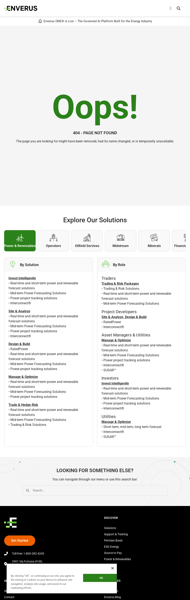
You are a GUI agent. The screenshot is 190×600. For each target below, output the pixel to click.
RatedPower (19, 349)
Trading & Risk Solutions (28, 425)
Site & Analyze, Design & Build (124, 317)
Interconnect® (20, 303)
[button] (178, 8)
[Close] (112, 568)
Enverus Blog (112, 597)
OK (101, 577)
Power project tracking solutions (33, 298)
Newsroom (111, 591)
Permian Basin (113, 540)
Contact (9, 597)
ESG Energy (111, 546)
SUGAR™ (109, 370)
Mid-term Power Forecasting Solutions (38, 293)
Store (107, 565)
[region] (62, 578)
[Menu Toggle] (170, 8)
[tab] (20, 240)
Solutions (110, 528)
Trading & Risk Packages (120, 284)
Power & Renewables (117, 559)
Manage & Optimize (116, 340)
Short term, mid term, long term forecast (132, 427)
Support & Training (116, 534)
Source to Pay (113, 553)
